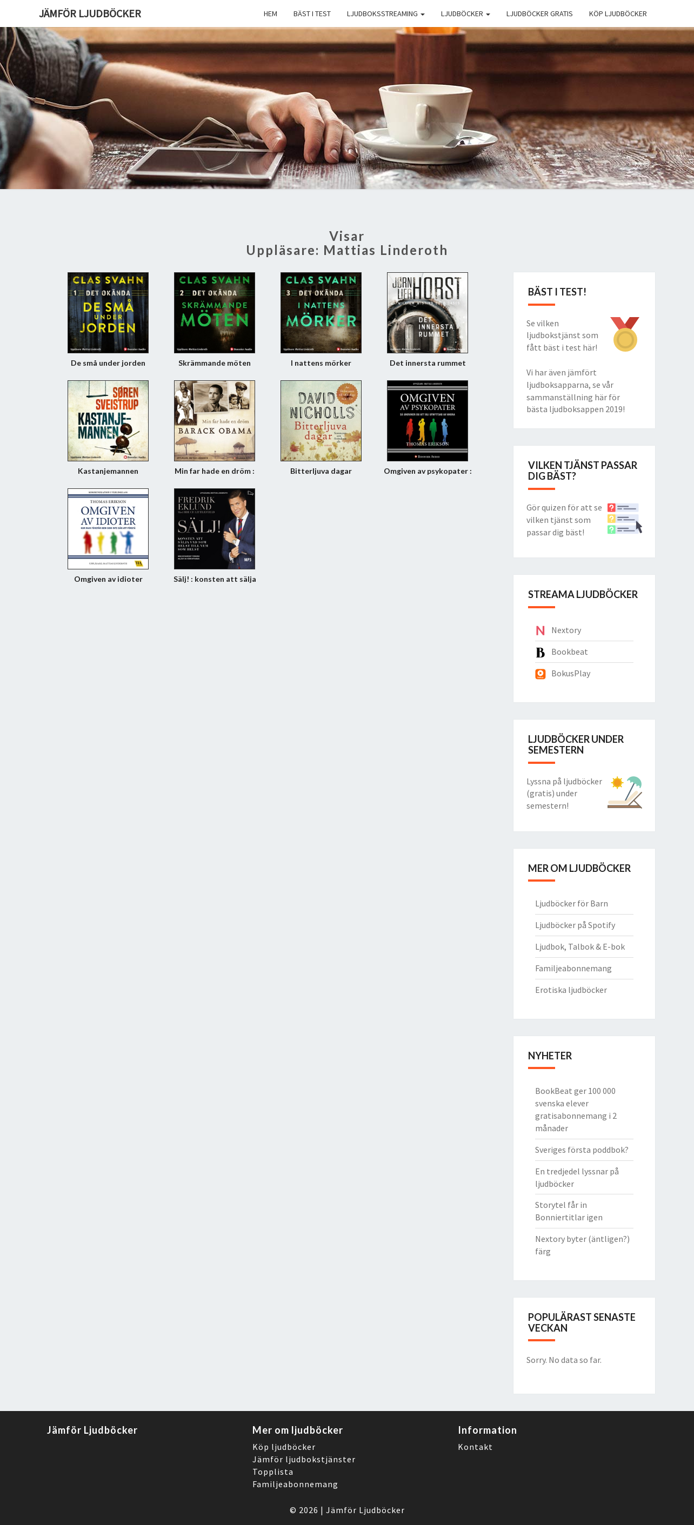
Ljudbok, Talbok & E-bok (580, 946)
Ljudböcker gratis (539, 13)
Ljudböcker (465, 13)
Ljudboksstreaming (386, 13)
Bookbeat (569, 651)
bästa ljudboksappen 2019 (574, 409)
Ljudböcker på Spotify (575, 924)
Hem (270, 13)
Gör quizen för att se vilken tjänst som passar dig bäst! (564, 520)
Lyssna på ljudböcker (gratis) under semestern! (564, 793)
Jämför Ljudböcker (365, 1509)
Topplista (272, 1471)
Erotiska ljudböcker (571, 989)
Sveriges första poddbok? (582, 1149)
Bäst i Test (312, 13)
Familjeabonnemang (573, 968)
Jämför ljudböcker (90, 13)
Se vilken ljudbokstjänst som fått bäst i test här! (562, 335)
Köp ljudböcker (618, 13)
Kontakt (475, 1446)
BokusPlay (570, 673)
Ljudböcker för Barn (571, 903)
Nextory (566, 629)
